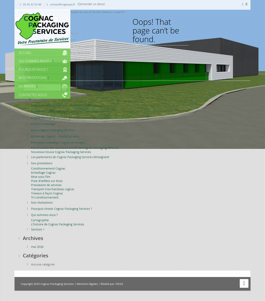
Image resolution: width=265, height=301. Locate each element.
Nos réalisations (42, 202)
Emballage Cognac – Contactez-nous (55, 136)
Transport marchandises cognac (52, 189)
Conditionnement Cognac (48, 168)
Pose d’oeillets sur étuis (47, 181)
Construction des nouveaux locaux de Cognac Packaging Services (74, 148)
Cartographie (40, 220)
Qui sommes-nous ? (44, 215)
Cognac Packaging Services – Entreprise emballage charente (71, 111)
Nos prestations (41, 163)
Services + (38, 229)
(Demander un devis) (91, 4)
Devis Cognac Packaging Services (53, 130)
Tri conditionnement (45, 197)
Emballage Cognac (43, 172)
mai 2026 (37, 247)
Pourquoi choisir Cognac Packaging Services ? (61, 209)
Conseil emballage (43, 124)
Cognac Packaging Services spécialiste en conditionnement (70, 118)
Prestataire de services (46, 185)
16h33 (119, 284)
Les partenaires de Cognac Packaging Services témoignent (70, 157)
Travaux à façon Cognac (47, 193)
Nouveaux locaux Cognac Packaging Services (61, 152)
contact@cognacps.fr (62, 4)
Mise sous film (40, 177)
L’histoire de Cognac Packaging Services (57, 224)
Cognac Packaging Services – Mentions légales (62, 105)
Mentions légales (87, 284)
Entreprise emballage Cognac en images (58, 143)
